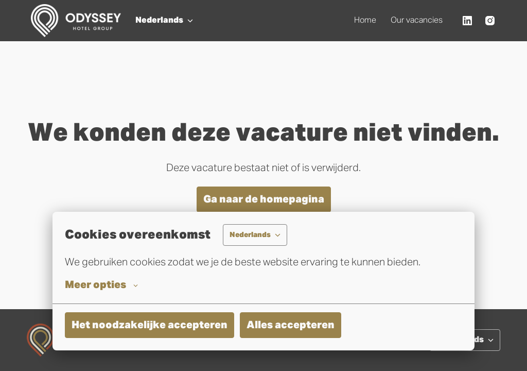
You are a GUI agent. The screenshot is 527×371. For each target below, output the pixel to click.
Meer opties (101, 285)
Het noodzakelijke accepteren (149, 325)
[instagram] (490, 20)
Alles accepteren (291, 325)
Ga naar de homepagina (263, 199)
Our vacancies (417, 20)
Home (365, 20)
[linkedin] (467, 20)
